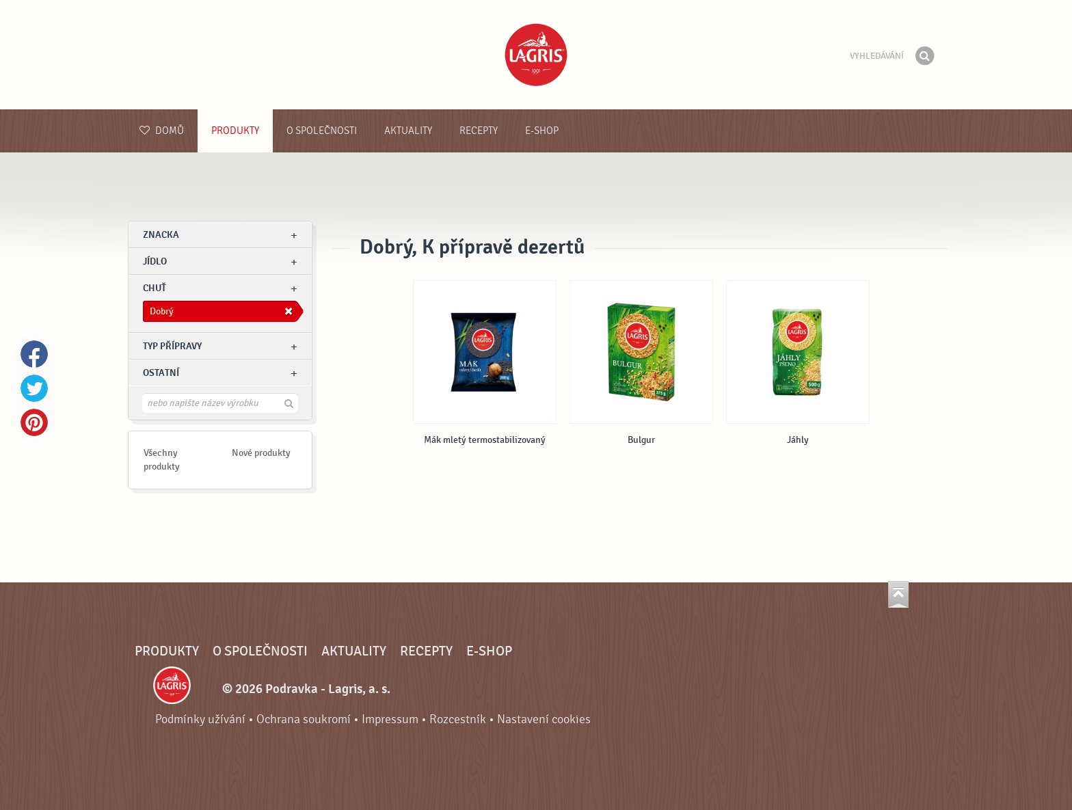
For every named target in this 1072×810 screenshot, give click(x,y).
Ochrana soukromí (303, 719)
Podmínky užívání (200, 719)
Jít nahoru (898, 594)
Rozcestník (457, 719)
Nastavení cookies (544, 719)
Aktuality (408, 131)
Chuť (154, 288)
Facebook (34, 354)
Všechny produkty (162, 459)
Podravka (536, 55)
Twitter (34, 388)
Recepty (478, 131)
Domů (161, 131)
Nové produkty (261, 453)
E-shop (542, 131)
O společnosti (321, 131)
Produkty (235, 131)
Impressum (390, 719)
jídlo (155, 261)
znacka (161, 235)
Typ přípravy (172, 346)
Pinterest (34, 422)
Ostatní (161, 373)
